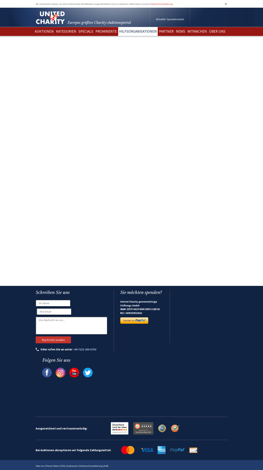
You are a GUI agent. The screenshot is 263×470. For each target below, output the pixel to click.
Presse (49, 465)
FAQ (63, 465)
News (56, 465)
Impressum (72, 465)
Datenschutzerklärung (161, 3)
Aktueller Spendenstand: (170, 19)
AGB (106, 465)
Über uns (40, 465)
